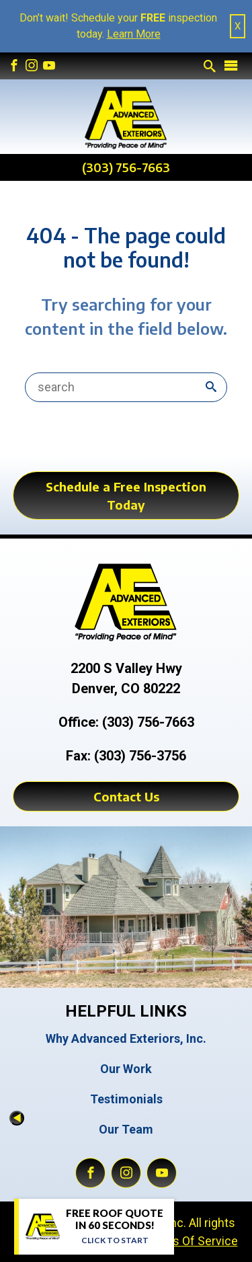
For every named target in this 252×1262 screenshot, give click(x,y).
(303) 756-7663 (126, 167)
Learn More (134, 34)
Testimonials (126, 1099)
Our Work (126, 1069)
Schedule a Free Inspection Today (126, 495)
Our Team (126, 1129)
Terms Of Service (191, 1241)
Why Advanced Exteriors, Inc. (126, 1038)
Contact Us (126, 796)
